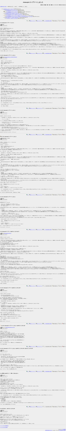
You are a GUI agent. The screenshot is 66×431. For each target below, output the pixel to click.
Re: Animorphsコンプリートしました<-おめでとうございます (15, 15)
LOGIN (5, 6)
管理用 (1, 6)
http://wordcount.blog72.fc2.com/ (10, 327)
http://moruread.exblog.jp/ (7, 233)
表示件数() (20, 6)
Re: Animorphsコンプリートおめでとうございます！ (14, 14)
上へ (28, 53)
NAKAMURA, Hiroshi (62, 430)
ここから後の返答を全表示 (47, 53)
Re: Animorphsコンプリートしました (10, 9)
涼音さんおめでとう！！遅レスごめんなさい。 (12, 17)
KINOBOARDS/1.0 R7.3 (48, 430)
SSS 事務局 (64, 429)
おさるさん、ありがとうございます (12, 18)
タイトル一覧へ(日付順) (4, 427)
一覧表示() (9, 6)
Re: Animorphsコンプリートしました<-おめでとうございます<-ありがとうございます (19, 16)
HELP (3, 6)
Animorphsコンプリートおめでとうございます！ (12, 13)
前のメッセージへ (32, 53)
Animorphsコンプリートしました (7, 22)
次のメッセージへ (39, 53)
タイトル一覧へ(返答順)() (4, 425)
